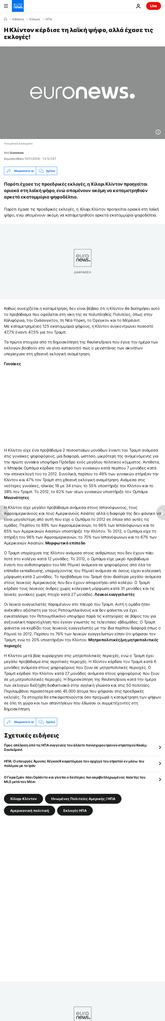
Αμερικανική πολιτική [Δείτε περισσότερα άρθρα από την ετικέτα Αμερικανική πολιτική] (29, 810)
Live (153, 6)
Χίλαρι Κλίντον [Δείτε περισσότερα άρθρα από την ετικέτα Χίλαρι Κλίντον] (23, 799)
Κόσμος (34, 19)
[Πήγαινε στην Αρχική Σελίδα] (18, 6)
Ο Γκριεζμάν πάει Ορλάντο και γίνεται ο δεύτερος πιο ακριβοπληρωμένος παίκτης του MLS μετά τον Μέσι (74, 779)
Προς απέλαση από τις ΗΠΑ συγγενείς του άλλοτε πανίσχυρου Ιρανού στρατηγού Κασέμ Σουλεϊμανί (75, 747)
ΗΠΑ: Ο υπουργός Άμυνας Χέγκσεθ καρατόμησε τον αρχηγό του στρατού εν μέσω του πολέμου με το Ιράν (74, 763)
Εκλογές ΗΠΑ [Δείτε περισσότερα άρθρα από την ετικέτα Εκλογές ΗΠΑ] (75, 810)
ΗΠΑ (49, 19)
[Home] (5, 19)
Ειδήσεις (18, 19)
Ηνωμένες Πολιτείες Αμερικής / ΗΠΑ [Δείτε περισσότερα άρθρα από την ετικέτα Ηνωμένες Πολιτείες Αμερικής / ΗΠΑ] (83, 799)
